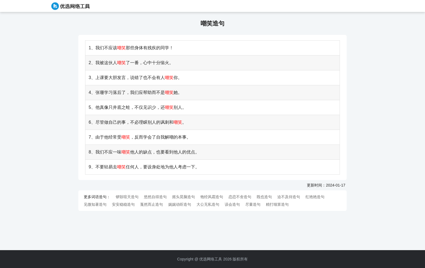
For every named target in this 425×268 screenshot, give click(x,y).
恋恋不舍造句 (239, 197)
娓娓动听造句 (179, 204)
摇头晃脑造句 (183, 197)
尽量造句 (252, 204)
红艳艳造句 (314, 197)
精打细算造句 (277, 204)
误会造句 (232, 204)
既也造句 (264, 197)
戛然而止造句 (151, 204)
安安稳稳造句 (123, 204)
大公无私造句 (208, 204)
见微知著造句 (95, 204)
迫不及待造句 (288, 197)
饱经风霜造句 (211, 197)
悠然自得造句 (155, 197)
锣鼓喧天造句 (127, 197)
